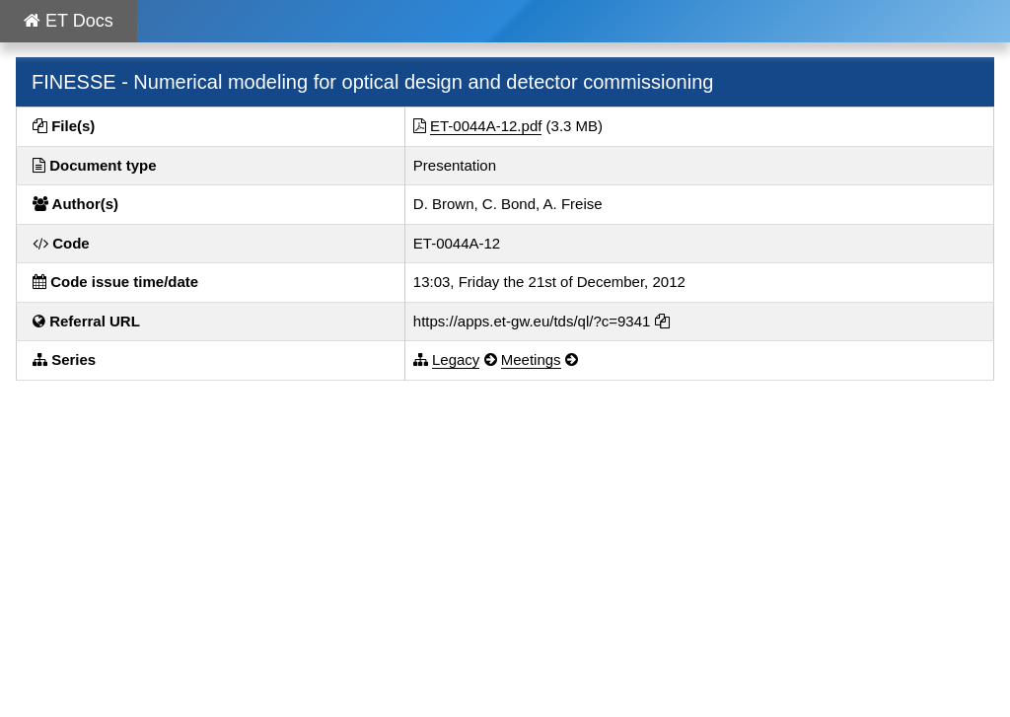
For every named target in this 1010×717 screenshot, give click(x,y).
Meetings (531, 359)
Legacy (455, 359)
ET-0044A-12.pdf (485, 125)
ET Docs (68, 21)
